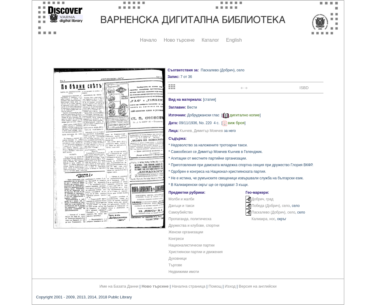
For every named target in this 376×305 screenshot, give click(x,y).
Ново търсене (179, 40)
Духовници (178, 258)
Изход (230, 286)
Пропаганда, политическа (190, 219)
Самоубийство (181, 212)
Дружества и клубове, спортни (194, 225)
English (234, 40)
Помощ (214, 286)
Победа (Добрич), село (271, 206)
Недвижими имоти (184, 272)
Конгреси (176, 239)
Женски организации (186, 232)
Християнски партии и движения (195, 252)
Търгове (175, 265)
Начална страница (188, 286)
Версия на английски (257, 286)
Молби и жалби (181, 199)
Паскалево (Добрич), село (273, 212)
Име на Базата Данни (119, 286)
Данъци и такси (181, 206)
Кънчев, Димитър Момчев (201, 131)
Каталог (210, 40)
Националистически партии (192, 245)
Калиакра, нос (263, 219)
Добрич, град (262, 199)
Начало (148, 40)
